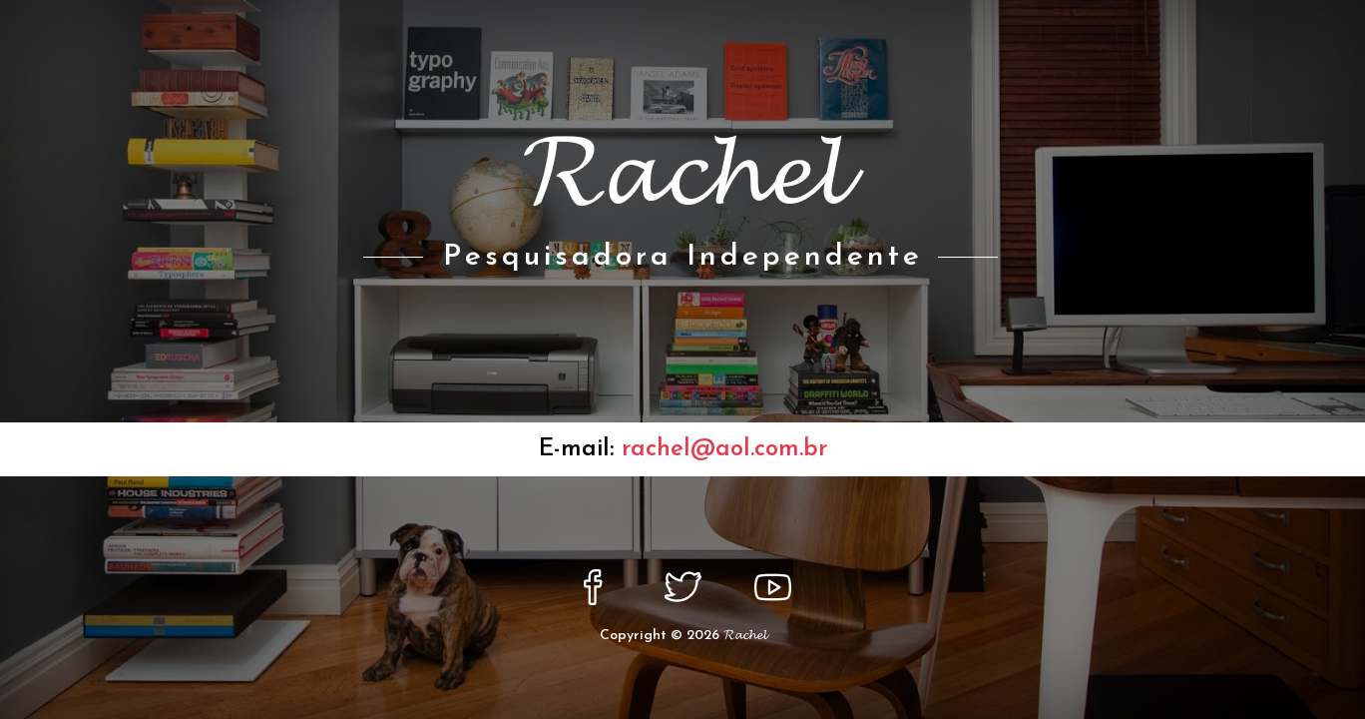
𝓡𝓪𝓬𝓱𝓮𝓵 (744, 635)
